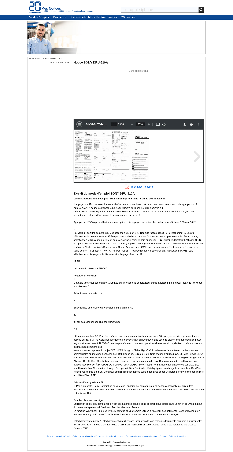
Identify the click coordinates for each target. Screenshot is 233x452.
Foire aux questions (81, 436)
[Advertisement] (139, 93)
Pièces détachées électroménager (93, 17)
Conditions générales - (159, 436)
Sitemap (129, 436)
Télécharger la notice (142, 186)
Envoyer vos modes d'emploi (59, 436)
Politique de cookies (177, 436)
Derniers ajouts (117, 436)
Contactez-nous (141, 436)
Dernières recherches (100, 436)
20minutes (128, 17)
